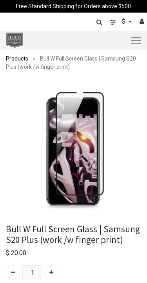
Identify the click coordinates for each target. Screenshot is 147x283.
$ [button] (124, 21)
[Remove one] (13, 272)
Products (17, 58)
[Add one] (51, 272)
